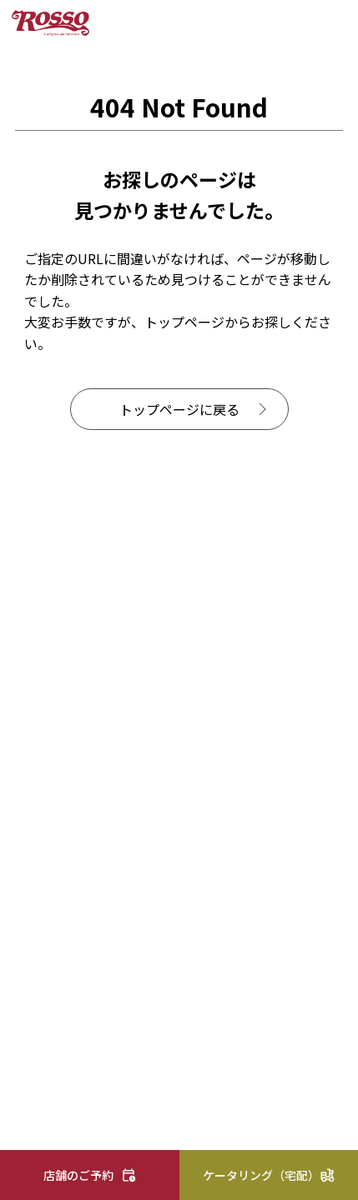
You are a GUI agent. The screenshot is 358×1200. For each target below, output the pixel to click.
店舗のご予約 (78, 1175)
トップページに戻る (179, 409)
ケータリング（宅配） (261, 1175)
